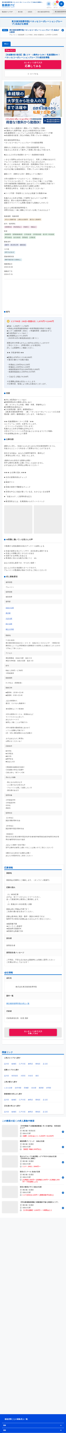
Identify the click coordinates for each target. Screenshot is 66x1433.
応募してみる (33, 64)
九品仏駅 (9, 619)
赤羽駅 (48, 1088)
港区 (37, 1076)
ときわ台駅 (8, 1088)
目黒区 (30, 12)
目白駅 (33, 1088)
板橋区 (14, 1064)
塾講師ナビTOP (7, 12)
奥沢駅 (8, 613)
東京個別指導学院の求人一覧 (17, 1003)
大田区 (23, 1076)
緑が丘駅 (9, 624)
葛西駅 (41, 1088)
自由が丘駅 (10, 608)
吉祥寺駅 (18, 1088)
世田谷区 (15, 1076)
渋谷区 (30, 1076)
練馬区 (30, 1064)
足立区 (45, 1064)
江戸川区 (22, 1064)
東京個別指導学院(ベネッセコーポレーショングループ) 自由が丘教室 (34, 31)
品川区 (6, 1064)
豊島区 (37, 1064)
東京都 (20, 12)
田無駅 (26, 1088)
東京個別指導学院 (44, 12)
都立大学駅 (10, 629)
